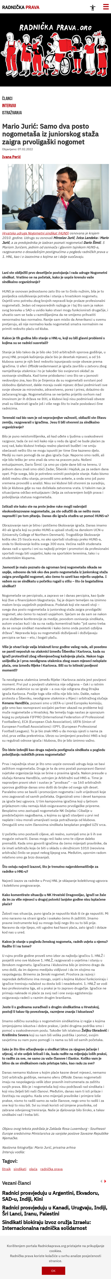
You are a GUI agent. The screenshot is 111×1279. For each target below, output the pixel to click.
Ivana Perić (11, 157)
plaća (33, 1169)
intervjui (9, 105)
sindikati (20, 1169)
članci (7, 98)
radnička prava (51, 1169)
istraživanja (12, 112)
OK (53, 1271)
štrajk (6, 1169)
